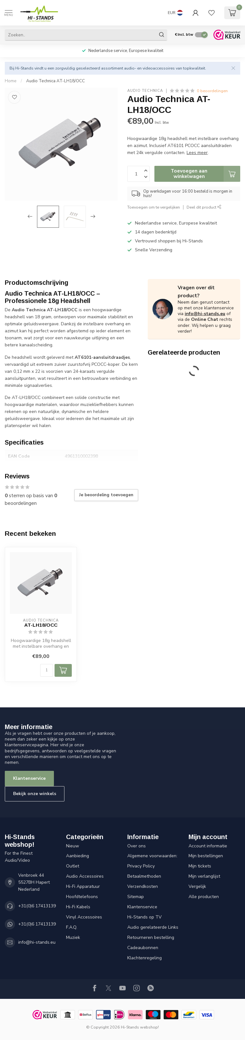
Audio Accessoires (85, 876)
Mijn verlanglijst (204, 876)
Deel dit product (204, 207)
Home (11, 81)
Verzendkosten (142, 886)
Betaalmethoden (144, 876)
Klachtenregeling (144, 958)
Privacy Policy (141, 866)
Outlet (72, 866)
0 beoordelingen (212, 90)
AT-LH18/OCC (40, 625)
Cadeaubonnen (142, 948)
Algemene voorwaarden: (152, 856)
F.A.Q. (71, 927)
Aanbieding (77, 856)
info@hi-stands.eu (205, 314)
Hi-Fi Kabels (78, 907)
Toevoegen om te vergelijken (153, 207)
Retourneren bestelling (150, 937)
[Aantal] (46, 670)
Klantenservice (29, 778)
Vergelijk (197, 886)
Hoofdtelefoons (82, 897)
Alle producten (204, 897)
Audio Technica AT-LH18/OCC (55, 81)
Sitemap (135, 897)
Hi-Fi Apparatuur (83, 886)
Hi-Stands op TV (144, 917)
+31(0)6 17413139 (37, 906)
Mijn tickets (200, 866)
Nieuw (72, 846)
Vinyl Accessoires (84, 917)
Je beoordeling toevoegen (106, 495)
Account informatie (208, 846)
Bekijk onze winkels (34, 794)
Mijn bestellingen (206, 856)
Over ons (136, 846)
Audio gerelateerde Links (152, 927)
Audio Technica (145, 90)
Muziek (73, 937)
